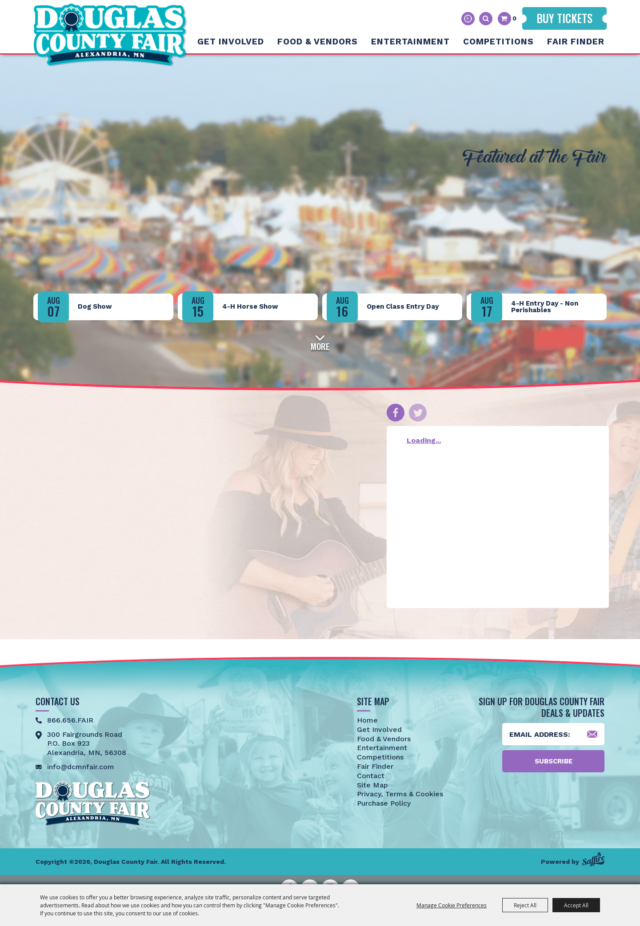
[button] (320, 341)
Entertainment (410, 41)
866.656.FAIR (70, 720)
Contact (370, 775)
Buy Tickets (564, 18)
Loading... (424, 440)
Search (485, 18)
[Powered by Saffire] (593, 859)
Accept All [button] (576, 905)
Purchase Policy (384, 803)
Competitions (498, 41)
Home (367, 720)
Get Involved (230, 41)
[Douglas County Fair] (110, 35)
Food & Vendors (317, 41)
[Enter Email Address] (553, 734)
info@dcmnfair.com (80, 767)
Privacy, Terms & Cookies (400, 794)
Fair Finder (575, 41)
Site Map (372, 785)
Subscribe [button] (553, 761)
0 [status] (514, 18)
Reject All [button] (525, 905)
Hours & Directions (468, 18)
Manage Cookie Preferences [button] (451, 905)
